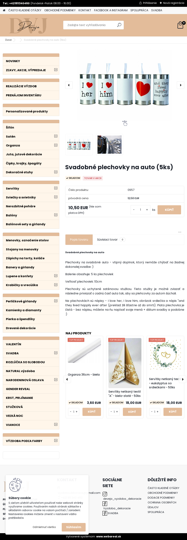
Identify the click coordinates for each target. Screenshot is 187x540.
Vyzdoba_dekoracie (117, 508)
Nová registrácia (173, 3)
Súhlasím (73, 527)
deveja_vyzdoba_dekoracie (122, 499)
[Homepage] (4, 10)
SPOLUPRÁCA (139, 10)
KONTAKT (85, 10)
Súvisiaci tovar (111, 239)
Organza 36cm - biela (84, 375)
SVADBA (156, 10)
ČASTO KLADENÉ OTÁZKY (24, 10)
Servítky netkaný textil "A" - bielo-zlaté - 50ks (124, 394)
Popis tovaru (79, 239)
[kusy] (140, 210)
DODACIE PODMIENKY (161, 498)
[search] (119, 26)
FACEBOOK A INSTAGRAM (111, 10)
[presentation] (69, 85)
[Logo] (28, 25)
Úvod (8, 40)
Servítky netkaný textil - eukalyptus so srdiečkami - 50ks (165, 383)
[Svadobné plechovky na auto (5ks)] (124, 85)
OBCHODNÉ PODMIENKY (60, 10)
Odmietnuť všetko (44, 527)
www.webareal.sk (108, 536)
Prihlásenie (150, 3)
